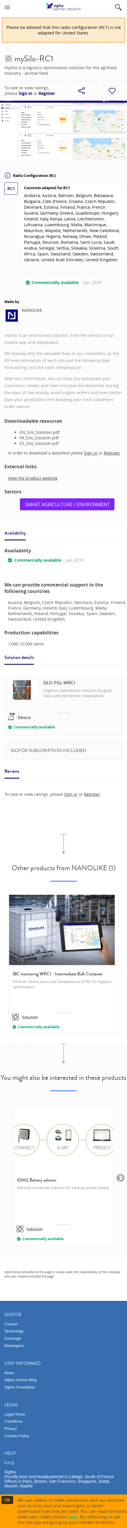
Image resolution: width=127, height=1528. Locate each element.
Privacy (10, 1428)
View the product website (33, 478)
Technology (14, 1331)
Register (47, 93)
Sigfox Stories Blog (20, 1380)
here (73, 1517)
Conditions (13, 1421)
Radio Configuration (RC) (30, 175)
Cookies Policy (16, 1436)
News (9, 1373)
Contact (11, 1324)
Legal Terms (14, 1414)
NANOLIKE (32, 310)
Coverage (12, 1338)
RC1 (11, 188)
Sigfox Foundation (19, 1387)
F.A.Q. (9, 1463)
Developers (14, 1345)
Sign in (25, 93)
